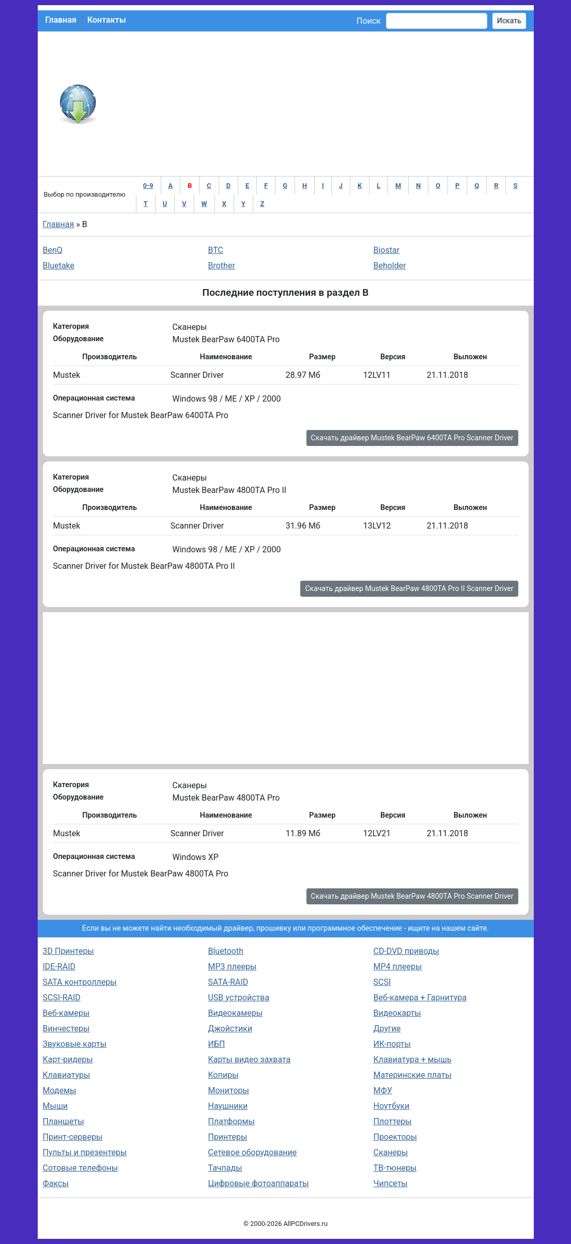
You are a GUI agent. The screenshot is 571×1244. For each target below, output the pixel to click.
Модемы (59, 1090)
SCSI (382, 982)
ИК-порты (391, 1044)
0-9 (148, 185)
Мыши (55, 1106)
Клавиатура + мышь (412, 1059)
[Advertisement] (320, 103)
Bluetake (59, 265)
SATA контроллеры (80, 982)
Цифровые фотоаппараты (258, 1183)
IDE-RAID (59, 966)
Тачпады (225, 1168)
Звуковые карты (75, 1044)
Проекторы (395, 1137)
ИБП (216, 1044)
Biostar (386, 250)
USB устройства (238, 997)
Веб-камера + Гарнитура (420, 997)
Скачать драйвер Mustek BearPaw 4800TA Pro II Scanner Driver (409, 588)
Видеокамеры (235, 1013)
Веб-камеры (66, 1013)
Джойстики (230, 1028)
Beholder (389, 265)
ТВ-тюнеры (394, 1168)
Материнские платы (412, 1075)
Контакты (106, 20)
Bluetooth (225, 951)
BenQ (53, 250)
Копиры (223, 1075)
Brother (221, 265)
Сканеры (390, 1152)
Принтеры (227, 1137)
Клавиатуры (66, 1075)
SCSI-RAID (62, 997)
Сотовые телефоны (80, 1168)
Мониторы (228, 1090)
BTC (215, 250)
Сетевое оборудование (252, 1152)
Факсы (56, 1183)
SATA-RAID (228, 982)
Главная (60, 20)
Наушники (228, 1106)
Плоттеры (392, 1121)
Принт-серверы (73, 1137)
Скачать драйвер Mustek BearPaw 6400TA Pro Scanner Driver (412, 438)
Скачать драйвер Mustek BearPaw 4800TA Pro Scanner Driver (412, 896)
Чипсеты (390, 1183)
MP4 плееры (397, 966)
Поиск (369, 21)
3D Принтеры (68, 951)
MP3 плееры (232, 966)
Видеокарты (397, 1013)
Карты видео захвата (249, 1059)
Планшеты (63, 1121)
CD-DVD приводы (406, 951)
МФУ (382, 1090)
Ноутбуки (391, 1106)
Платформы (231, 1121)
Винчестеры (66, 1028)
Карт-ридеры (68, 1059)
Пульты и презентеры (85, 1152)
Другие (386, 1028)
